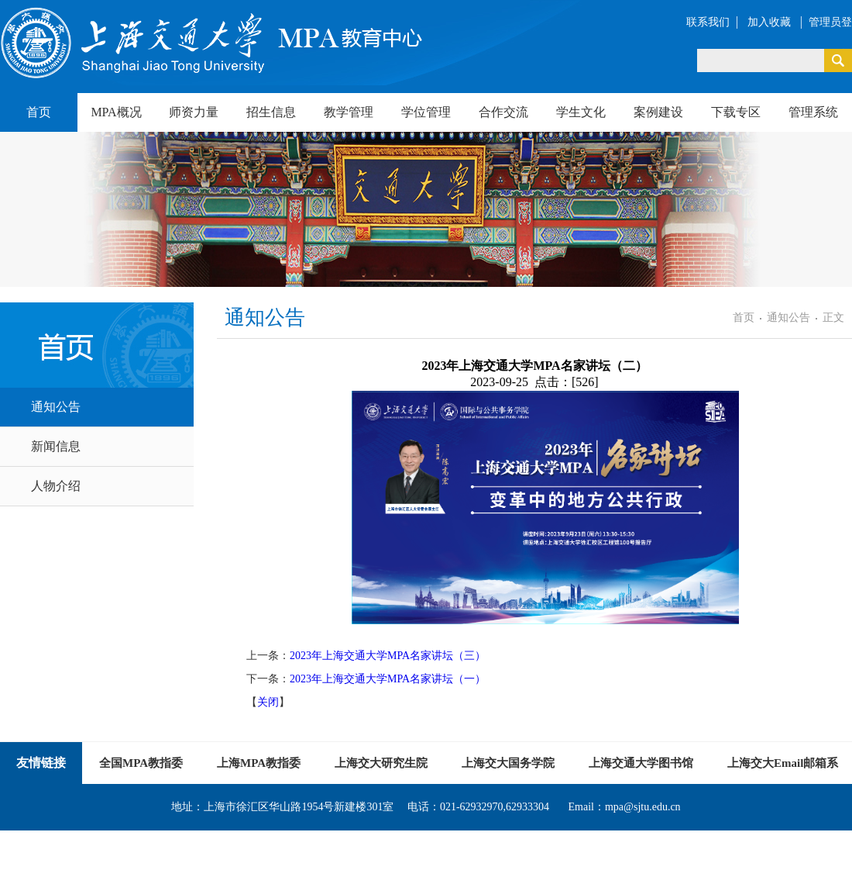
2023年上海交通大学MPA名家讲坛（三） (388, 655)
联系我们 (708, 22)
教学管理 (348, 112)
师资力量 (193, 112)
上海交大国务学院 (508, 763)
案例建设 (658, 112)
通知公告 (56, 406)
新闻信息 (56, 446)
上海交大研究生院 (381, 763)
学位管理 (426, 112)
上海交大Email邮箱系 (782, 763)
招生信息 (271, 112)
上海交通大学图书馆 (641, 763)
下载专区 (736, 112)
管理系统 (813, 112)
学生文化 (581, 112)
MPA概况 (116, 112)
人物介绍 (56, 485)
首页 (38, 112)
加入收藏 (770, 22)
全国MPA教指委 (141, 763)
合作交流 (503, 112)
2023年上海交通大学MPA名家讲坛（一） (388, 679)
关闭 (268, 702)
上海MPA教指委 (259, 763)
